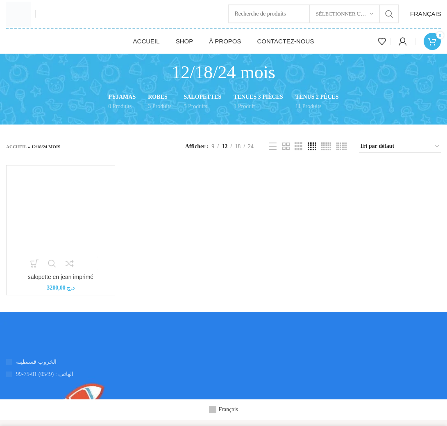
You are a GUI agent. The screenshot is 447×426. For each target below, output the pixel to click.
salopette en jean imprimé (60, 282)
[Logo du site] (21, 17)
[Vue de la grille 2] (286, 152)
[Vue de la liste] (273, 152)
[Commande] (400, 153)
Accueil (16, 152)
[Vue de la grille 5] (326, 152)
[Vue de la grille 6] (341, 152)
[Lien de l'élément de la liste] (112, 380)
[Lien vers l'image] (6, 342)
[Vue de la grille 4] (312, 152)
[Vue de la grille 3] (298, 152)
